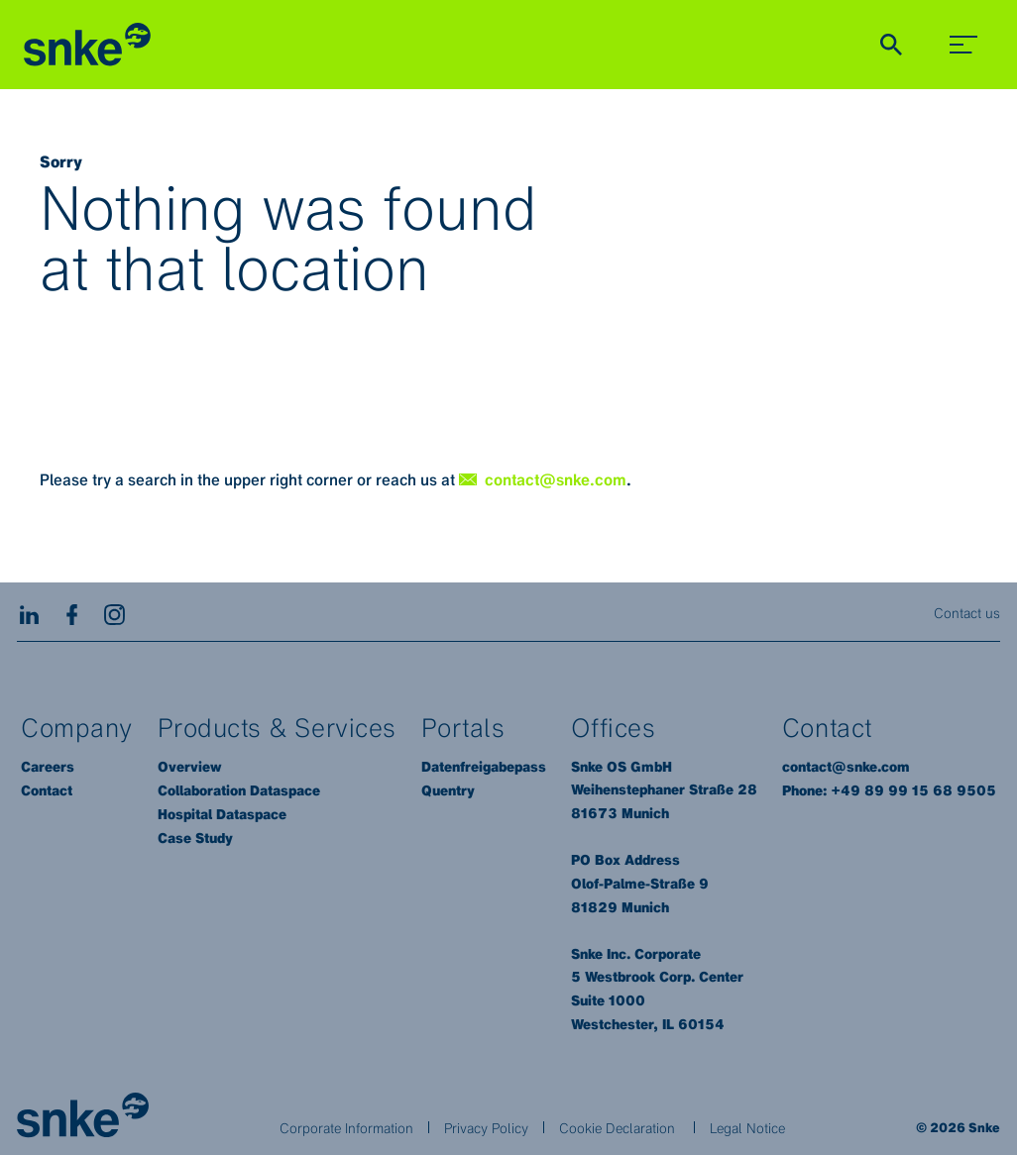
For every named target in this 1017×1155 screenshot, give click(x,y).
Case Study (195, 838)
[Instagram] (114, 612)
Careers (47, 767)
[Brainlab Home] (83, 1115)
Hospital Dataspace (222, 814)
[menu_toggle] (963, 44)
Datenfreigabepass (483, 767)
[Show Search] (891, 44)
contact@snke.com (846, 767)
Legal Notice (747, 1127)
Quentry (448, 790)
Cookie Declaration (617, 1127)
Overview (190, 767)
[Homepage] (87, 45)
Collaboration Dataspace (239, 790)
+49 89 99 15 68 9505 (913, 790)
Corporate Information (346, 1127)
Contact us (967, 612)
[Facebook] (71, 612)
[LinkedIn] (29, 612)
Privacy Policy (486, 1127)
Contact (46, 790)
